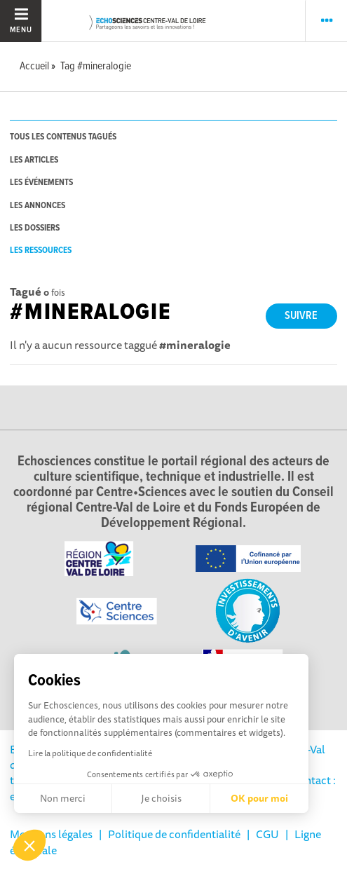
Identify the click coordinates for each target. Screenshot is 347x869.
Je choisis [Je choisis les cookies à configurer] (161, 798)
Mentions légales (51, 834)
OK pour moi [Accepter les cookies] (259, 798)
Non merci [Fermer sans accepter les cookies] (63, 798)
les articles (34, 160)
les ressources (41, 250)
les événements (41, 183)
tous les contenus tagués (63, 137)
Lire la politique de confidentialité (90, 753)
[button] (29, 845)
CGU (267, 834)
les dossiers (35, 228)
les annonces (37, 206)
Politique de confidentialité (174, 834)
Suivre (301, 315)
